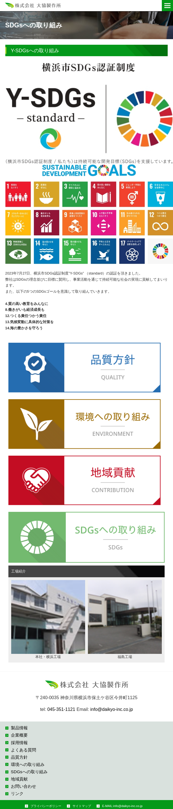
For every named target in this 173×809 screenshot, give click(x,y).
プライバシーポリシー (46, 806)
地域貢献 (19, 779)
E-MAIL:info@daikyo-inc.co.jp (122, 806)
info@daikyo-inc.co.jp (111, 709)
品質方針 (19, 757)
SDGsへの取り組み (29, 771)
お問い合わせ (23, 786)
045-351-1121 (61, 709)
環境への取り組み (28, 764)
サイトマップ (82, 806)
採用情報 (19, 742)
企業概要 (19, 735)
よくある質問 (23, 750)
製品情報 (19, 727)
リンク (17, 793)
